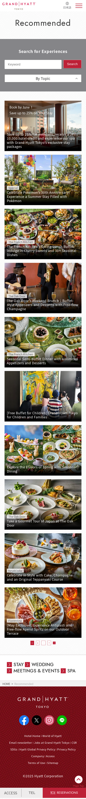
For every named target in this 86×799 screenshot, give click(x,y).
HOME (6, 684)
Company (37, 757)
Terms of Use (36, 764)
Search (72, 64)
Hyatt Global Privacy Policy (37, 750)
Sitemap (53, 764)
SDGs (13, 750)
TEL (32, 794)
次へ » (54, 643)
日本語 (67, 7)
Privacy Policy (67, 750)
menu (78, 5)
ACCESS (10, 793)
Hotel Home (32, 736)
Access (50, 757)
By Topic (43, 78)
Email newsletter (20, 743)
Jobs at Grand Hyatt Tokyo (52, 743)
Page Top (78, 785)
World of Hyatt (52, 736)
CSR (74, 743)
